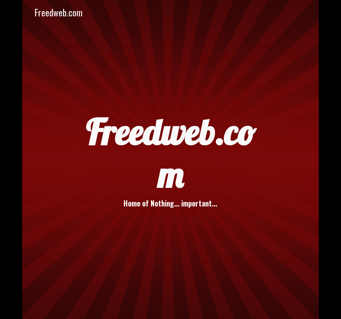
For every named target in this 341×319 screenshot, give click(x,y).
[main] (170, 159)
